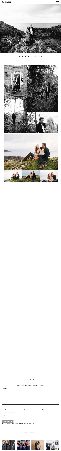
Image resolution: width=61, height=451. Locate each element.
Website (43, 406)
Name (3, 406)
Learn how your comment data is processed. (25, 423)
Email (23, 406)
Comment (4, 388)
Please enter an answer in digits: (10, 413)
